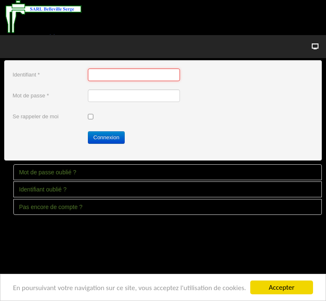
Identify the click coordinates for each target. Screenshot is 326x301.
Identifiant (26, 74)
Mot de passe (31, 95)
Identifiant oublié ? (43, 189)
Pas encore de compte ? (50, 207)
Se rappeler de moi (36, 116)
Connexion (106, 137)
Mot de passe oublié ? (47, 172)
